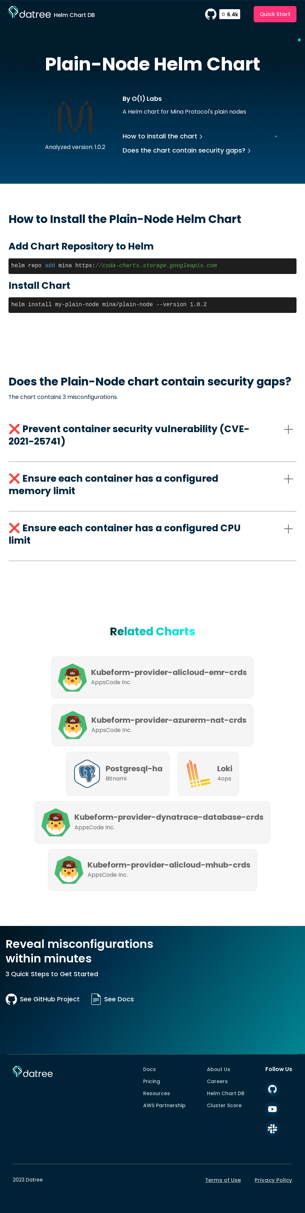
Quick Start (275, 14)
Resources (156, 1093)
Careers (217, 1081)
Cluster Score (224, 1105)
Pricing (151, 1081)
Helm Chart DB (225, 1093)
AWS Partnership (164, 1105)
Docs (149, 1069)
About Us (218, 1069)
